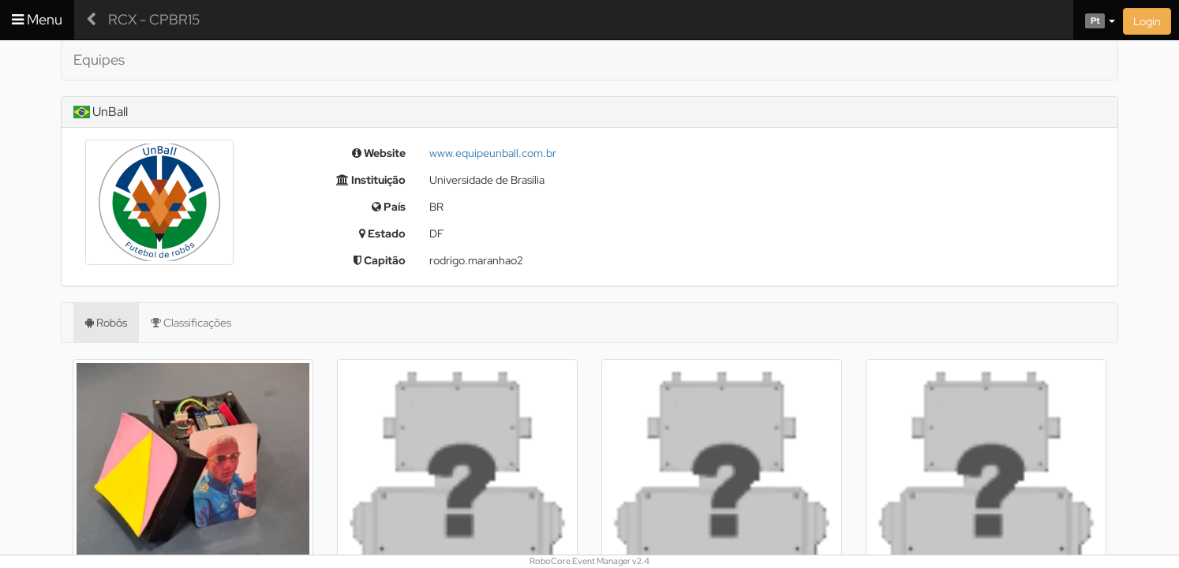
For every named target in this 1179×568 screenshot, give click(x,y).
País (389, 207)
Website (379, 153)
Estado (382, 233)
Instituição (371, 180)
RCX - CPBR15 (154, 19)
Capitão (380, 260)
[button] (1094, 19)
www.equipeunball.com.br (492, 153)
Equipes (99, 59)
